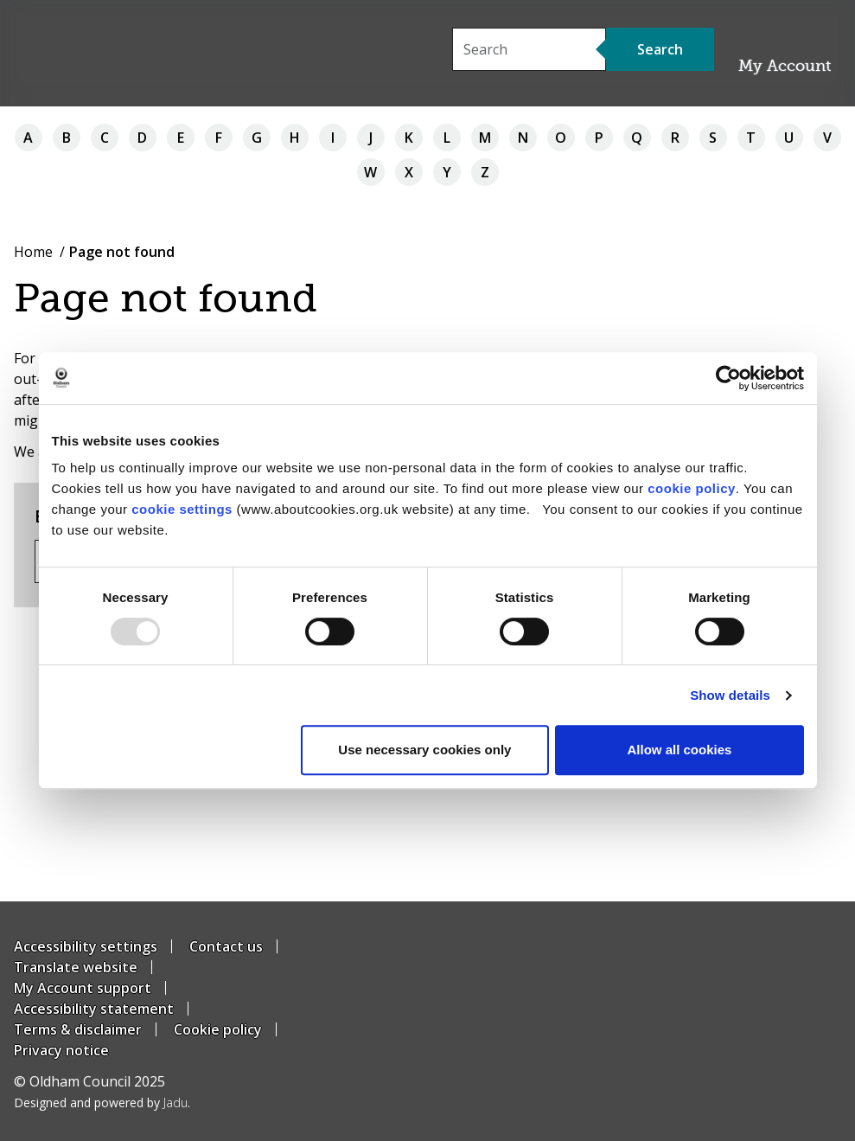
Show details (730, 695)
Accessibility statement (94, 1008)
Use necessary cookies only (424, 749)
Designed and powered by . (102, 1102)
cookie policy (692, 488)
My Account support (82, 987)
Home (33, 251)
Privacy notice (61, 1050)
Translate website (75, 967)
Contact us (226, 946)
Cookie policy (218, 1029)
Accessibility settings (85, 946)
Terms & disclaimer (78, 1029)
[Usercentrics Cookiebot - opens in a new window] (728, 378)
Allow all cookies (680, 749)
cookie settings (182, 509)
